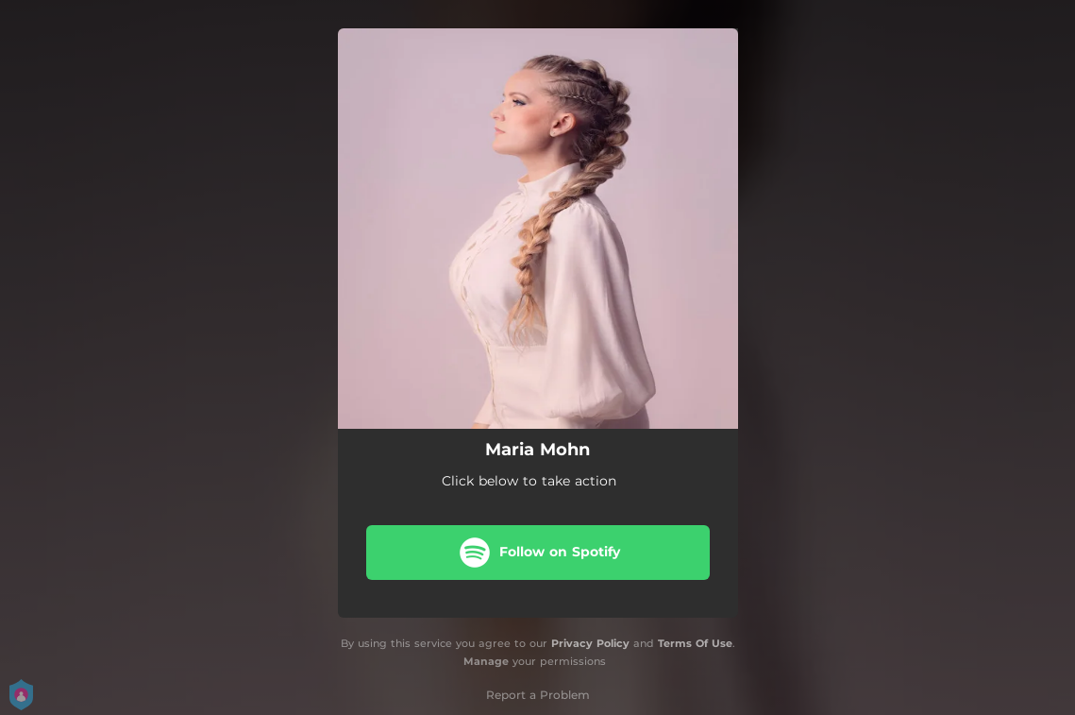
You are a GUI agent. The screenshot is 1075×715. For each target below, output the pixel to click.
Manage (486, 661)
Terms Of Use (695, 643)
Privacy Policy (590, 643)
